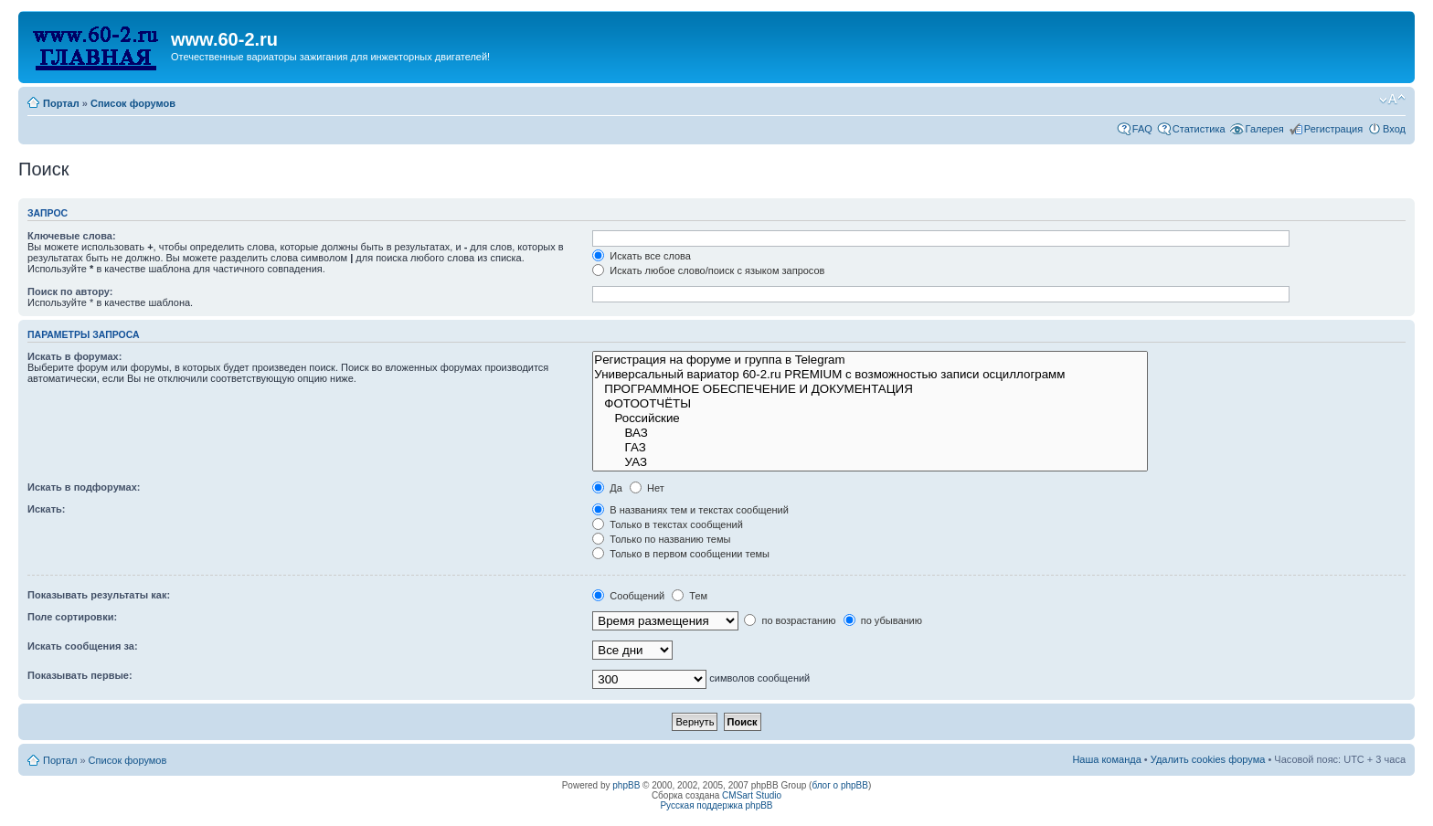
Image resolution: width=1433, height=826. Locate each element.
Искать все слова (641, 255)
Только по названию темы (661, 539)
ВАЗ (870, 433)
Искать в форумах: (74, 356)
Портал (61, 103)
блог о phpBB (840, 785)
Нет (647, 487)
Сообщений (628, 595)
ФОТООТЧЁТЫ (870, 404)
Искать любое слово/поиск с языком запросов (708, 270)
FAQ (1142, 128)
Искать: (46, 508)
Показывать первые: (80, 675)
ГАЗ (870, 447)
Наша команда (1106, 759)
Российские (870, 418)
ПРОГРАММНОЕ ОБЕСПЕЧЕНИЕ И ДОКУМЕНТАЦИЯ (870, 389)
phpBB (626, 785)
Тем (689, 595)
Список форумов (132, 103)
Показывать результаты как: (98, 594)
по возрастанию (789, 620)
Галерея (1265, 128)
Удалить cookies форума (1208, 759)
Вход (1394, 128)
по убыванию (883, 620)
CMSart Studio (751, 795)
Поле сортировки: (72, 616)
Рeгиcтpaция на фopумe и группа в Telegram (870, 360)
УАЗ (870, 462)
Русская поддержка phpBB (716, 805)
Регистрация (1333, 128)
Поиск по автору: (69, 291)
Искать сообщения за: (82, 646)
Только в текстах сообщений (667, 524)
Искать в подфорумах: (84, 487)
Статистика (1199, 128)
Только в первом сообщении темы (681, 553)
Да (607, 487)
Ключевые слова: (71, 235)
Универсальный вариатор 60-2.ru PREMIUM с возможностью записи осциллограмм (870, 374)
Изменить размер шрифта (1392, 99)
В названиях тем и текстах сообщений (690, 509)
